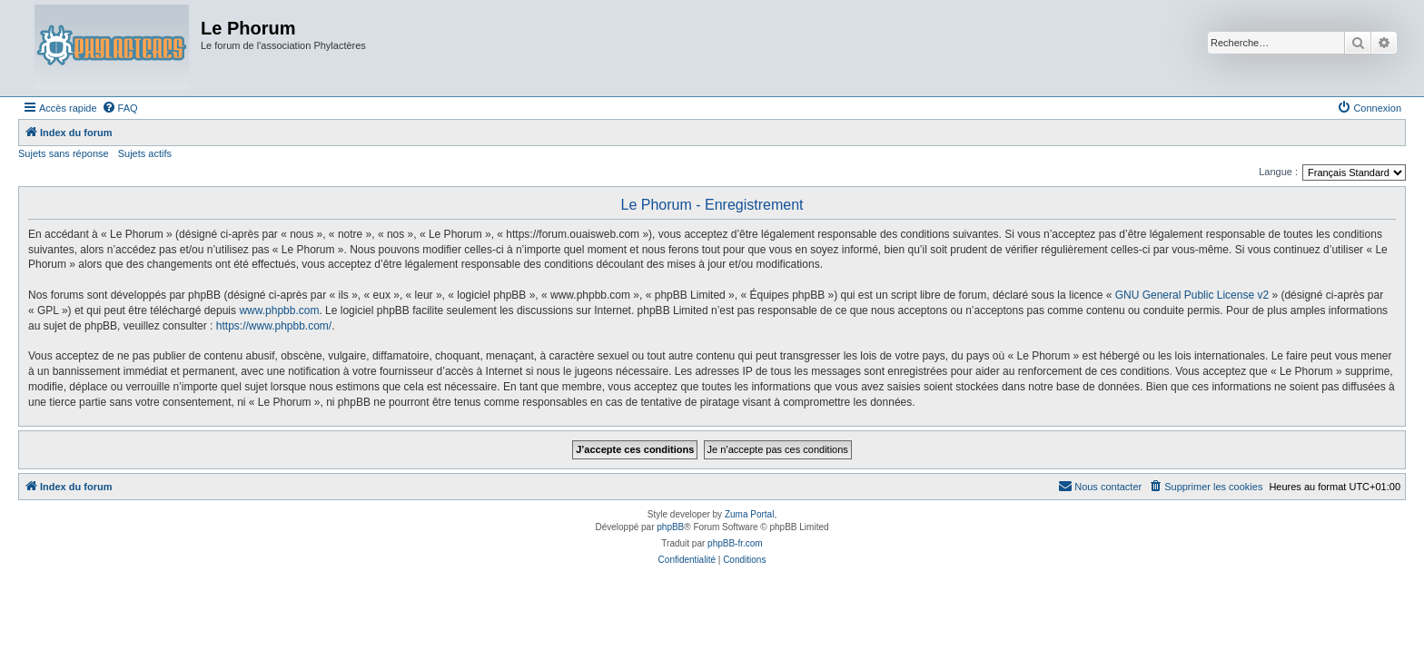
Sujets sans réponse (63, 153)
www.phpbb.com (279, 310)
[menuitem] (120, 108)
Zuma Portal (749, 514)
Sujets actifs (145, 153)
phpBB (670, 527)
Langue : (1278, 171)
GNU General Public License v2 (1192, 295)
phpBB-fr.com (735, 543)
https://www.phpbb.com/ (273, 326)
